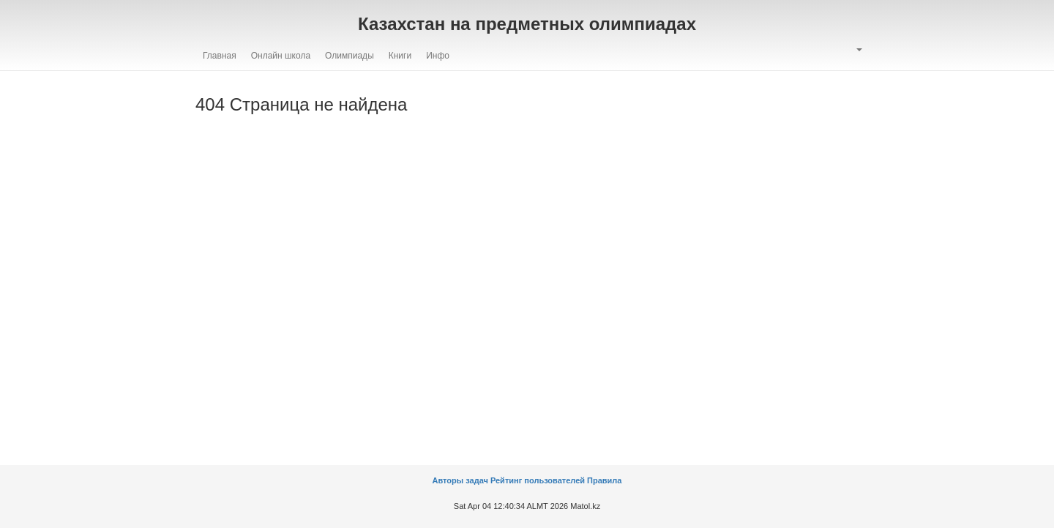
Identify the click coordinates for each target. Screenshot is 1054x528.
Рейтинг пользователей (537, 480)
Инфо (437, 56)
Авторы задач (461, 480)
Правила (604, 480)
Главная (219, 56)
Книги (400, 56)
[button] (859, 50)
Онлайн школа (280, 56)
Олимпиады (349, 56)
